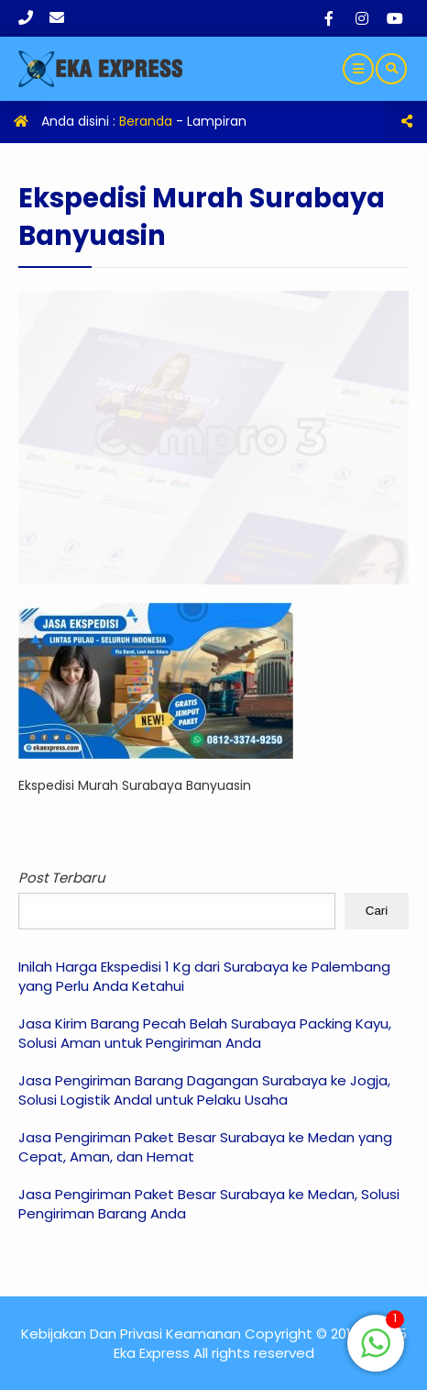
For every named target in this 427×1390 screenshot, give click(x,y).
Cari (377, 910)
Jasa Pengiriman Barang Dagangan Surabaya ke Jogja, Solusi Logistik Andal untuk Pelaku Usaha (204, 1090)
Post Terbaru (61, 877)
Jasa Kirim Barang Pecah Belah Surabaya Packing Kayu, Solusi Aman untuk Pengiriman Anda (204, 1033)
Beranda (145, 121)
